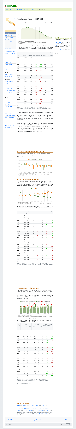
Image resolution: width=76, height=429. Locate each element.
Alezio (31, 407)
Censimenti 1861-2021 (9, 43)
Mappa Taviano (58, 49)
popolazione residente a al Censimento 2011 (29, 122)
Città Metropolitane (8, 106)
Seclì (26, 410)
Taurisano (20, 408)
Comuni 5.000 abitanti (9, 117)
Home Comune (8, 28)
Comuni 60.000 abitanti (10, 110)
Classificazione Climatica (9, 64)
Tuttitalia (6, 0)
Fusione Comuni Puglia (9, 94)
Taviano (27, 9)
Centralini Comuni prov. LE (10, 83)
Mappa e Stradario (8, 69)
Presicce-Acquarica (40, 410)
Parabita (20, 407)
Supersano (48, 408)
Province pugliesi (8, 102)
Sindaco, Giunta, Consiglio (10, 51)
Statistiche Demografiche (10, 31)
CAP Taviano (58, 45)
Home (6, 9)
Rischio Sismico (8, 62)
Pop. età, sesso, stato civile (9, 35)
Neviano (20, 410)
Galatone (49, 410)
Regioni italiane (8, 104)
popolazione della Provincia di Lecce (62, 40)
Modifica (45, 21)
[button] (67, 424)
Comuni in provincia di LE (9, 99)
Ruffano (41, 408)
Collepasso (27, 408)
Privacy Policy (10, 420)
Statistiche (62, 0)
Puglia (14, 9)
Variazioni (54, 0)
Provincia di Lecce (21, 9)
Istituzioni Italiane (38, 419)
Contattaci (67, 420)
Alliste (32, 405)
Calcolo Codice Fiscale (18, 0)
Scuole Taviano (8, 57)
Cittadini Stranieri (8, 39)
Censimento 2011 (8, 48)
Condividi (51, 21)
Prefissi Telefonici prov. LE (10, 86)
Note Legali (9, 419)
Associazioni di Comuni (9, 123)
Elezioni (58, 0)
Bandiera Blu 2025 (8, 127)
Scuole (66, 0)
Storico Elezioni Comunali (10, 53)
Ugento (26, 407)
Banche (69, 0)
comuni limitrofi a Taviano (42, 413)
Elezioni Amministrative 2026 (46, 0)
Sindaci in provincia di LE (9, 81)
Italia (10, 9)
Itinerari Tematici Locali (9, 125)
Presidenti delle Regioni (9, 92)
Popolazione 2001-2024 (9, 33)
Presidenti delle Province (10, 90)
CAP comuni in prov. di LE (9, 88)
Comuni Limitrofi (8, 66)
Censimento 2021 (8, 46)
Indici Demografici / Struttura (10, 41)
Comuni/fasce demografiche (10, 115)
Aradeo (31, 410)
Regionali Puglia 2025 (9, 76)
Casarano (44, 405)
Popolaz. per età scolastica (9, 37)
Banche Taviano (8, 60)
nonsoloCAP (10, 0)
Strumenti (67, 419)
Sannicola (35, 408)
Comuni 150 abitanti (9, 113)
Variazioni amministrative (38, 420)
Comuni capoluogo (8, 108)
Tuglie (37, 407)
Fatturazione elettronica (9, 55)
